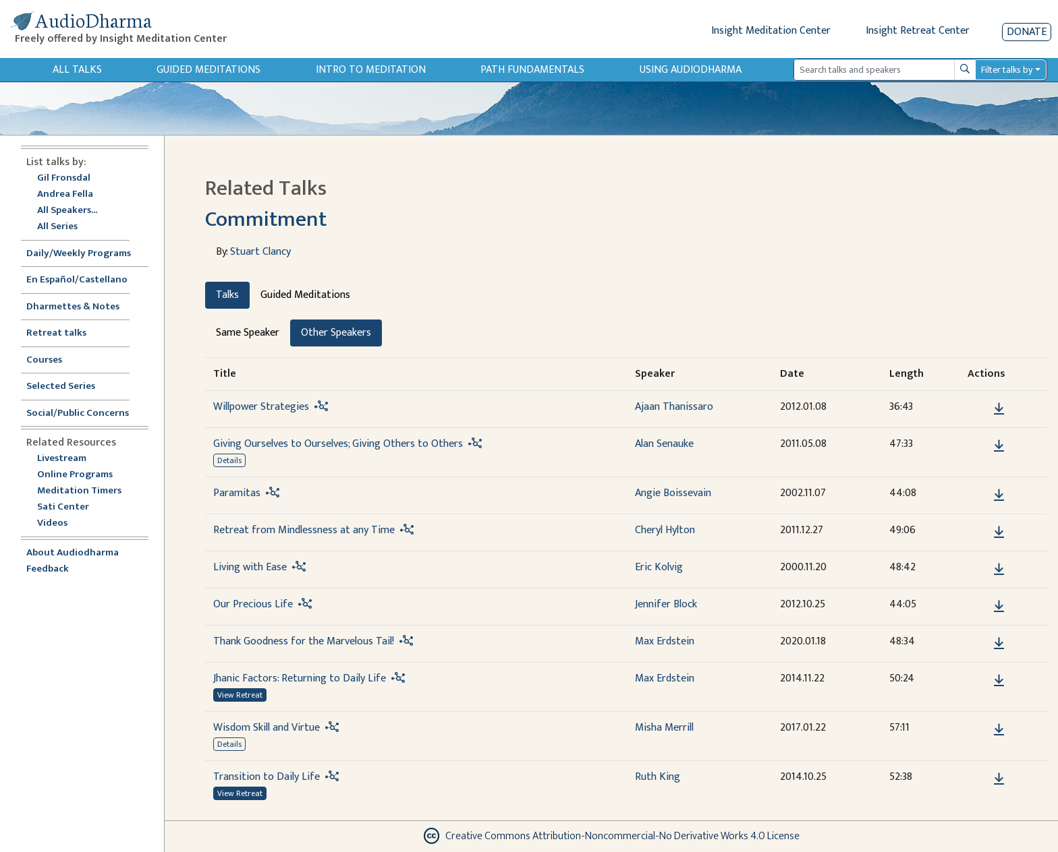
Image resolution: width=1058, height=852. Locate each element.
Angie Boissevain (673, 493)
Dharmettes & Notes (72, 307)
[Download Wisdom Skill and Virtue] (999, 730)
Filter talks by (1006, 70)
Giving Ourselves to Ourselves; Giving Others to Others (338, 444)
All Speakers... (67, 210)
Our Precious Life (253, 604)
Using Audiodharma (691, 70)
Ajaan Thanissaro (674, 407)
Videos (59, 523)
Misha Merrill (664, 728)
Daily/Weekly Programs (85, 254)
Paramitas (236, 493)
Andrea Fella (65, 194)
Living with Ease (250, 567)
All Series (57, 227)
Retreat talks (56, 333)
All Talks (77, 70)
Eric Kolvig (659, 567)
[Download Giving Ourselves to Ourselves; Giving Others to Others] (999, 446)
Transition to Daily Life (266, 777)
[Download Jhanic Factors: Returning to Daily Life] (999, 681)
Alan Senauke (664, 444)
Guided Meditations (208, 70)
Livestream (61, 458)
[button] (978, 408)
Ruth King (657, 777)
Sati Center (63, 507)
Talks (227, 295)
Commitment (266, 219)
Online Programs (75, 475)
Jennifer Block (666, 604)
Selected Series (68, 386)
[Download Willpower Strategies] (999, 409)
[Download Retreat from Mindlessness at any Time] (999, 532)
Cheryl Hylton (665, 530)
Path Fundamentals (532, 70)
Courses (44, 360)
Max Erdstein (664, 641)
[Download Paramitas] (999, 495)
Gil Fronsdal (63, 178)
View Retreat (239, 695)
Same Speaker (247, 333)
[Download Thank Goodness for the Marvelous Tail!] (999, 644)
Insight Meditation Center (771, 31)
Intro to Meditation (371, 70)
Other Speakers (336, 333)
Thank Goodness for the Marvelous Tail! (303, 641)
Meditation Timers (79, 491)
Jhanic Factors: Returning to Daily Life (299, 678)
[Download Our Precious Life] (999, 607)
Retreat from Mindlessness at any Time (304, 530)
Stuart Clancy (260, 252)
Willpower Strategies (261, 407)
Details (229, 460)
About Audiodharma (72, 553)
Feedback (47, 569)
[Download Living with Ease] (999, 569)
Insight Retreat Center (918, 31)
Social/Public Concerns (77, 413)
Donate (1027, 32)
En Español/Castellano (77, 280)
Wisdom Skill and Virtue (266, 728)
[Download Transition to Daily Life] (999, 779)
